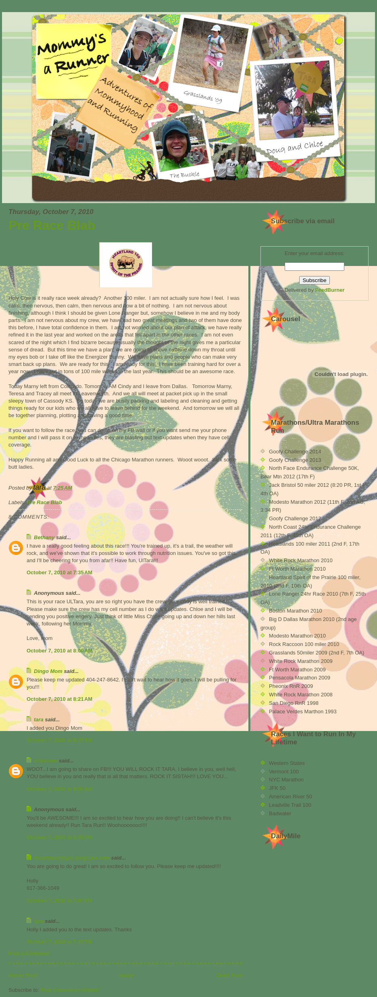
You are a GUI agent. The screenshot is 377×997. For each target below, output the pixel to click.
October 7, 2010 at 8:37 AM (59, 740)
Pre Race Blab (51, 225)
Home (126, 975)
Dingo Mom (48, 671)
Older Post (229, 975)
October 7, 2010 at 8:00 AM (59, 651)
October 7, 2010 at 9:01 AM (59, 789)
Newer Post (22, 975)
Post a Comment (29, 953)
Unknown (46, 761)
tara (39, 720)
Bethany (44, 537)
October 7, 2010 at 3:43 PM (59, 837)
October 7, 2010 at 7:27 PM (59, 942)
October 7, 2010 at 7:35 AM (59, 572)
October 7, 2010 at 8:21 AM (59, 699)
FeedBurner (330, 290)
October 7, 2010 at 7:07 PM (59, 900)
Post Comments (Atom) (70, 990)
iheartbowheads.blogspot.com (72, 858)
